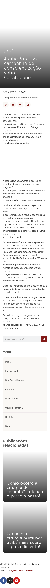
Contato (9, 417)
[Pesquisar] (44, 339)
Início (8, 362)
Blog (7, 426)
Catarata (9, 389)
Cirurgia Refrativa (14, 408)
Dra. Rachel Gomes (14, 380)
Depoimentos (12, 398)
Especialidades (12, 371)
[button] (6, 105)
